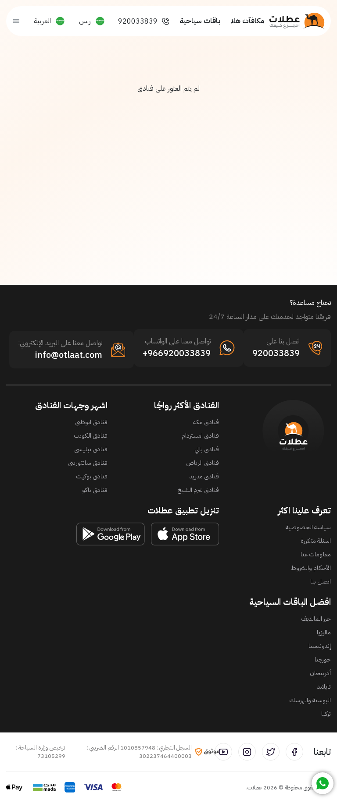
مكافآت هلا (247, 21)
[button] (92, 21)
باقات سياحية (199, 21)
